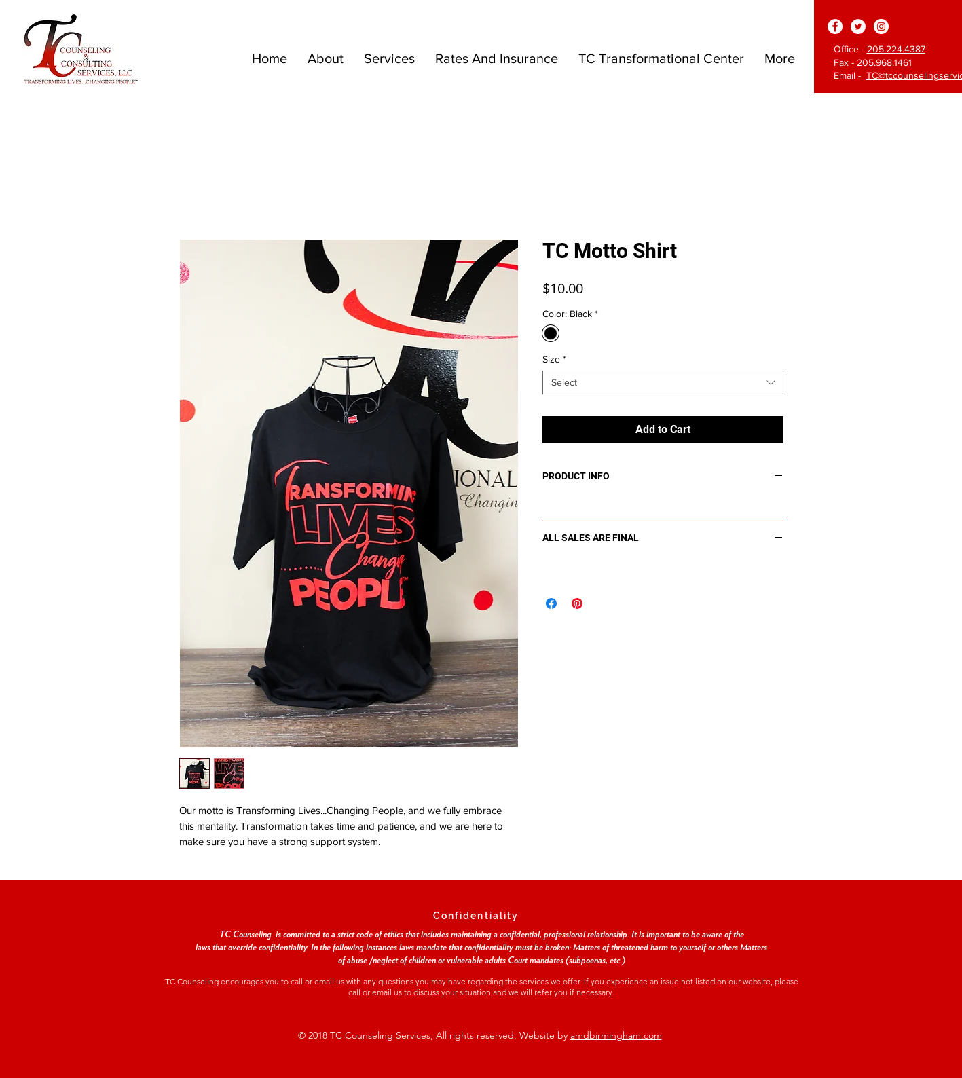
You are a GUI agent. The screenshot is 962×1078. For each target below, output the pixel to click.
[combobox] (662, 382)
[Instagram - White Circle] (881, 26)
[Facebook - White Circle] (835, 26)
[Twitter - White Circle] (858, 26)
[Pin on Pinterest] (577, 603)
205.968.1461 (884, 62)
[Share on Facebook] (551, 603)
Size (554, 359)
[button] (325, 58)
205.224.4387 (896, 48)
